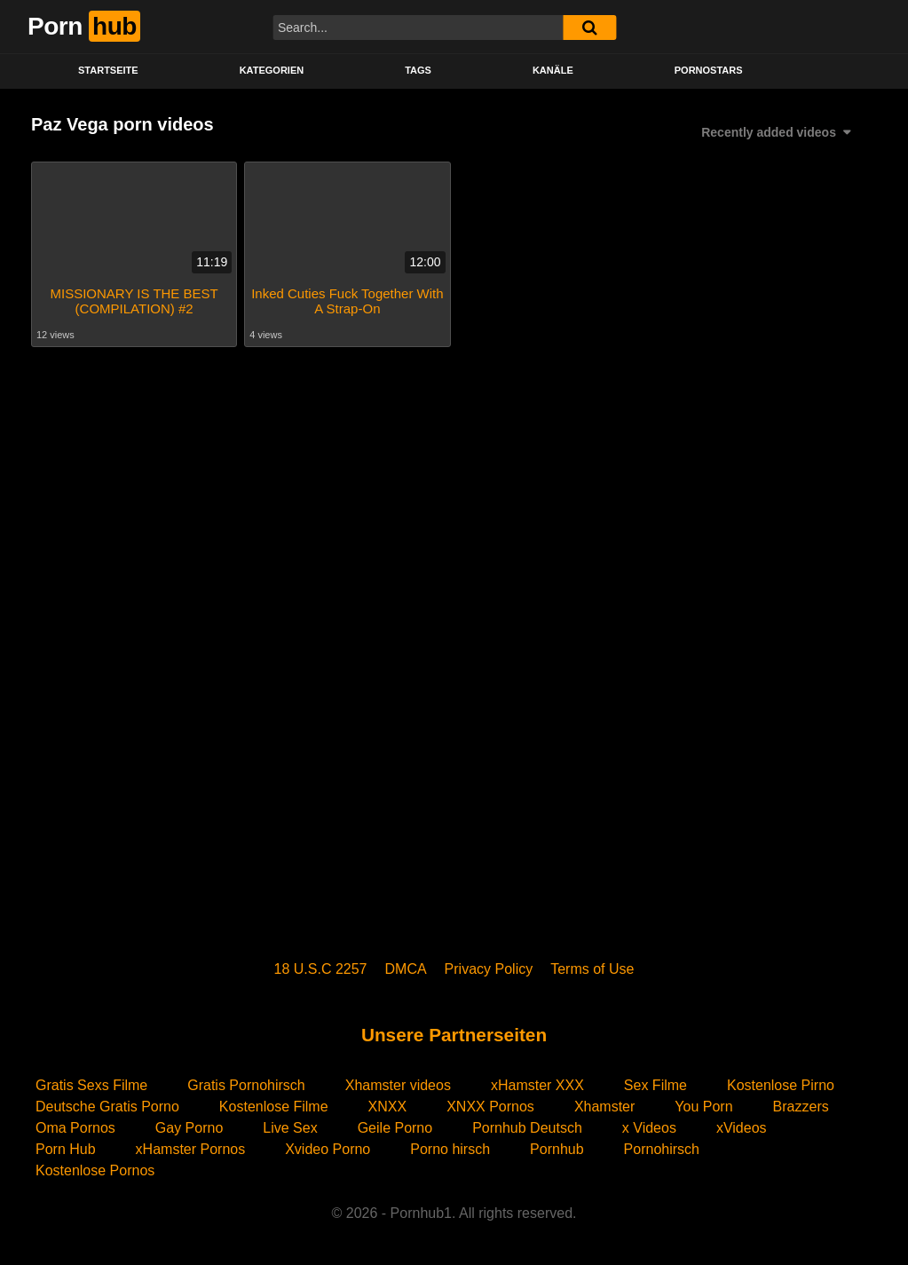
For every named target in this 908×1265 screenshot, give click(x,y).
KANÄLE (553, 70)
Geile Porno (395, 1127)
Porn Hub (66, 1149)
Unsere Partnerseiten (454, 1034)
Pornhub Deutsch (527, 1127)
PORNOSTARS (709, 70)
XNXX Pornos (490, 1106)
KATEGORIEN (272, 70)
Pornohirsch (661, 1149)
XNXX (387, 1106)
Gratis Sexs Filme (91, 1085)
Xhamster (604, 1106)
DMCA (406, 968)
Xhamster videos (398, 1085)
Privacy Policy (489, 968)
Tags (418, 70)
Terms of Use (592, 968)
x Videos (649, 1127)
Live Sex (290, 1127)
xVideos (741, 1127)
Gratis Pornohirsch (246, 1085)
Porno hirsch (450, 1149)
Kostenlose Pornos (95, 1170)
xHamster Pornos (191, 1149)
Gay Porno (189, 1127)
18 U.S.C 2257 (320, 968)
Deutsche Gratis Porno (107, 1106)
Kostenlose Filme (273, 1106)
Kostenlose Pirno (780, 1085)
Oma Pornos (75, 1127)
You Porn (703, 1106)
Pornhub (557, 1149)
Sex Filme (655, 1085)
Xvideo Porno (327, 1149)
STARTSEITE (108, 70)
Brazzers (801, 1106)
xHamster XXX (537, 1085)
